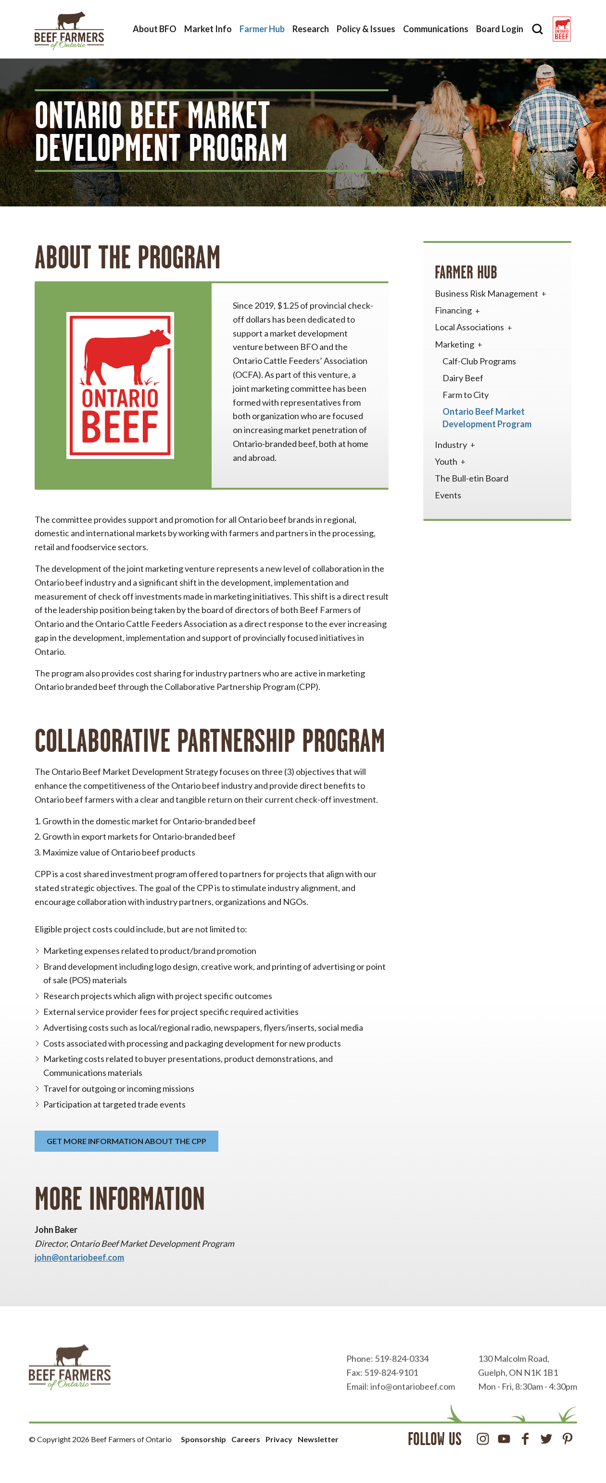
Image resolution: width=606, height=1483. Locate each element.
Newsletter (318, 1439)
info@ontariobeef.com (412, 1407)
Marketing (459, 344)
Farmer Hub (262, 29)
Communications (435, 29)
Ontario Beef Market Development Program (486, 417)
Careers (245, 1439)
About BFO (155, 29)
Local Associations (474, 327)
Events (448, 495)
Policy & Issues (366, 29)
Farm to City (465, 394)
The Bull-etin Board (471, 478)
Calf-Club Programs (479, 361)
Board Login (499, 29)
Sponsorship (203, 1439)
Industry (456, 444)
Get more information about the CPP (126, 1140)
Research (310, 29)
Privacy (278, 1439)
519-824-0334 (402, 1379)
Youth (451, 461)
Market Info (208, 29)
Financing (458, 310)
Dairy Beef (462, 378)
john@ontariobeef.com (79, 1257)
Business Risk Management (491, 293)
